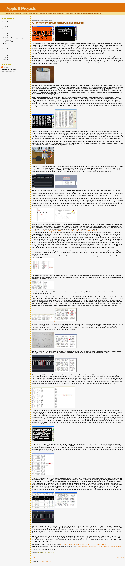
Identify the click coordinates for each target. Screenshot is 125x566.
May (6, 43)
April (6, 45)
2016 (5, 35)
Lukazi (6, 67)
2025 (5, 21)
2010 (5, 55)
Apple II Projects (21, 8)
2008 (5, 59)
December (8, 37)
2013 (5, 50)
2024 (5, 23)
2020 (5, 30)
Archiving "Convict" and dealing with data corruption (58, 22)
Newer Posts (36, 557)
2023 (5, 25)
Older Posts (120, 557)
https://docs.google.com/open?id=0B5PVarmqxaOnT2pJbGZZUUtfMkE (83, 544)
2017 (5, 33)
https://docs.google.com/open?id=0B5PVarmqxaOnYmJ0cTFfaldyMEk (100, 546)
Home (78, 557)
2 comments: (50, 552)
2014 (5, 48)
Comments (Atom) (46, 561)
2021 (5, 28)
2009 (5, 57)
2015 (5, 46)
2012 (5, 52)
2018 (5, 32)
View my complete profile (9, 71)
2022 (5, 26)
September (8, 41)
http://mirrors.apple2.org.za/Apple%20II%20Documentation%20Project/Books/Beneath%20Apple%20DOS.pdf (67, 231)
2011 (5, 53)
